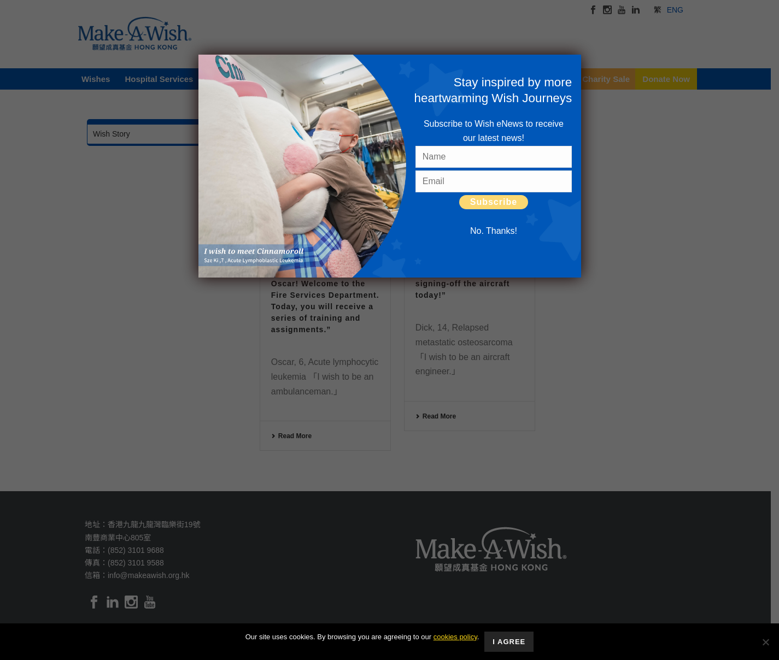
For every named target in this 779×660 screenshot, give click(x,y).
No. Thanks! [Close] (493, 230)
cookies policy (455, 637)
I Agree (509, 642)
